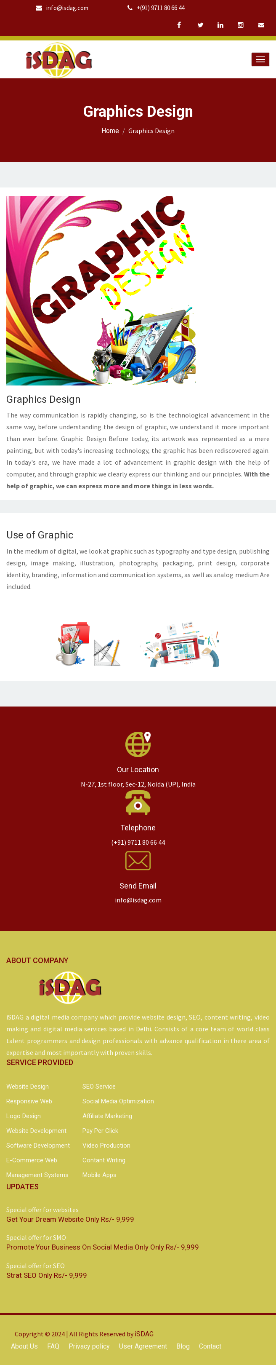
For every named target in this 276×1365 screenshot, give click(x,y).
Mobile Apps (99, 1175)
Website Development (36, 1131)
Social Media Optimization (118, 1101)
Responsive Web (29, 1101)
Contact (210, 1346)
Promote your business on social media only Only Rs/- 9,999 (102, 1247)
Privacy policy (89, 1346)
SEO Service (99, 1086)
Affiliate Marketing (107, 1116)
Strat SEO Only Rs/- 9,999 (46, 1275)
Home (110, 131)
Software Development (38, 1145)
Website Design (27, 1086)
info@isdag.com (62, 8)
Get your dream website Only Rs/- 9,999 (70, 1219)
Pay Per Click (100, 1131)
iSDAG (144, 1334)
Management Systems (37, 1175)
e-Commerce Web (31, 1160)
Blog (183, 1346)
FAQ (53, 1346)
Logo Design (23, 1116)
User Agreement (143, 1346)
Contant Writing (103, 1160)
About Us (24, 1346)
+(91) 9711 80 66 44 (155, 8)
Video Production (106, 1145)
